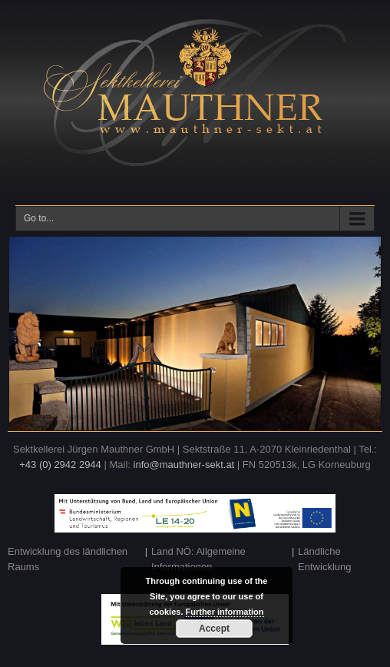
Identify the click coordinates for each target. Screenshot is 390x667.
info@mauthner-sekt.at (184, 464)
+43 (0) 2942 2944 (60, 464)
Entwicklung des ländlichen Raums (67, 559)
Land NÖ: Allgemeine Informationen (198, 559)
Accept (214, 628)
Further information (225, 611)
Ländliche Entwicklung (324, 559)
